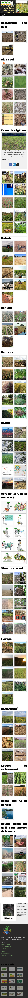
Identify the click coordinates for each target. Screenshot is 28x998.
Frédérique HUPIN (6, 948)
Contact (3, 951)
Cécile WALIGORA (6, 946)
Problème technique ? (7, 955)
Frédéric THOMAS (6, 944)
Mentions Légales (5, 953)
